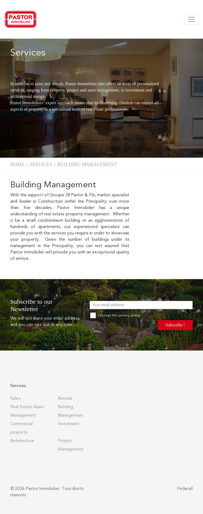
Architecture (22, 440)
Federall (185, 488)
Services (41, 164)
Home (17, 164)
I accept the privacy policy (115, 315)
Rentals (65, 398)
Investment (69, 423)
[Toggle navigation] (191, 19)
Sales (15, 398)
